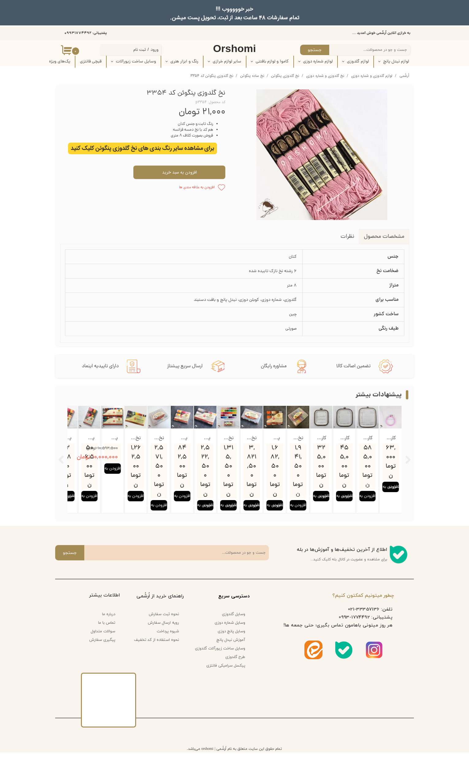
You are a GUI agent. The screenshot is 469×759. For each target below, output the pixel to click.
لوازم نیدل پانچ (396, 61)
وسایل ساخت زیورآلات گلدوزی (222, 655)
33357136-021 (363, 616)
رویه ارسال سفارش (163, 629)
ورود (154, 50)
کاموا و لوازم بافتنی (272, 61)
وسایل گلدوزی (233, 621)
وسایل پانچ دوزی (231, 638)
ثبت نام (139, 50)
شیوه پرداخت (168, 638)
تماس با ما (106, 629)
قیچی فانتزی (90, 61)
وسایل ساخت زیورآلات (136, 61)
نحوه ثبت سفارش (164, 621)
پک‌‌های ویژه (59, 61)
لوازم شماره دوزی (318, 61)
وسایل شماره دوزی (230, 629)
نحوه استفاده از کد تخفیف (156, 646)
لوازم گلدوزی (358, 61)
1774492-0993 (354, 624)
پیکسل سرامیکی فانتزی (225, 672)
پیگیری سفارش (102, 646)
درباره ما (108, 621)
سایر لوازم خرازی (227, 61)
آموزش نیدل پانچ (230, 646)
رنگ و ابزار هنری (184, 61)
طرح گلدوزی (235, 664)
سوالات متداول (103, 638)
